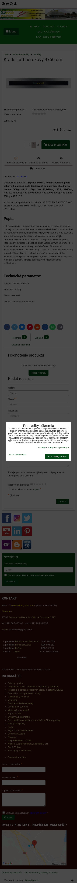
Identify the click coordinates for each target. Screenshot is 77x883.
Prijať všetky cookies (57, 456)
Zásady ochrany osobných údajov (53, 447)
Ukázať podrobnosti (17, 455)
